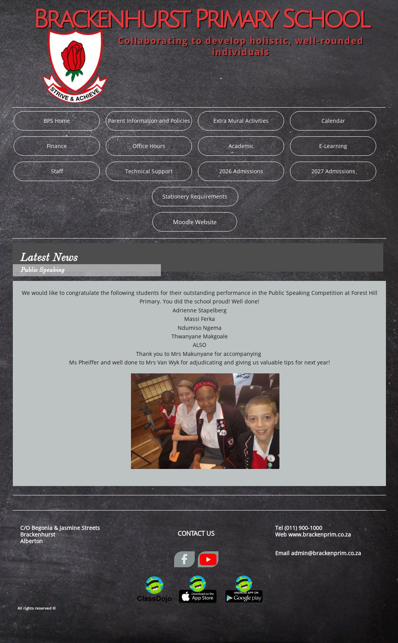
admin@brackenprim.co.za (326, 553)
